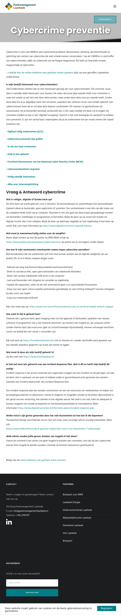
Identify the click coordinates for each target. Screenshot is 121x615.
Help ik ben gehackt (18, 154)
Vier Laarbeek (70, 533)
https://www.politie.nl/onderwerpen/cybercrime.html (33, 242)
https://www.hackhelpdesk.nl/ (38, 357)
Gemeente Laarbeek (73, 525)
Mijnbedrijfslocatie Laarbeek (77, 518)
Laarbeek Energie (71, 502)
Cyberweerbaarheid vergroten (24, 169)
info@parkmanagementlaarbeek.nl (31, 511)
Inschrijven (32, 592)
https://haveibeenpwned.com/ (38, 340)
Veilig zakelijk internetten (21, 177)
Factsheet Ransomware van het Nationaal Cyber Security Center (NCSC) (45, 162)
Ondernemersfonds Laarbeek (77, 510)
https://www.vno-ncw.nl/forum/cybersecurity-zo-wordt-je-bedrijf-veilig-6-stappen (71, 307)
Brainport (67, 541)
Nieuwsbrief (105, 19)
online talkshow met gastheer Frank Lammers (43, 460)
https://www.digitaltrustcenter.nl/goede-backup (67, 226)
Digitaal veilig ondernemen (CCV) (25, 132)
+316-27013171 (22, 515)
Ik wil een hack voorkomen (22, 147)
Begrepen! (106, 608)
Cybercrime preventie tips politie (25, 139)
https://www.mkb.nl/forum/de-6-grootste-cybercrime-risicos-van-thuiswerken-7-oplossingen (53, 429)
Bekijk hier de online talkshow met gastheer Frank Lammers (41, 73)
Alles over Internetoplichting (23, 184)
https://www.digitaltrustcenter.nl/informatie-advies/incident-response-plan (56, 408)
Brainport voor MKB (73, 495)
